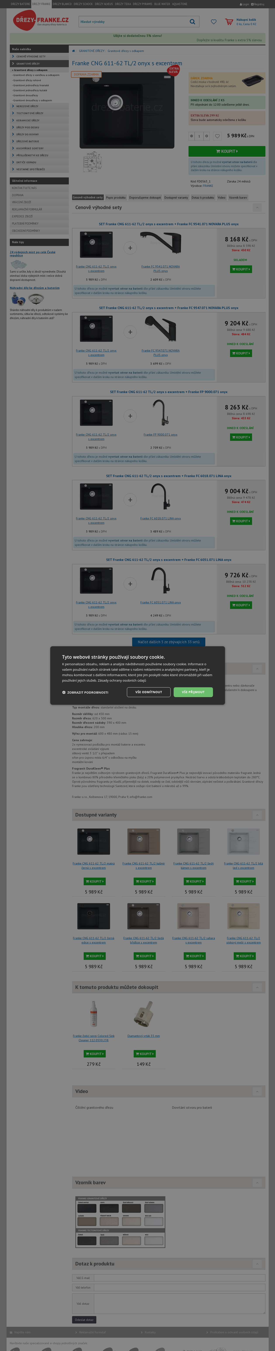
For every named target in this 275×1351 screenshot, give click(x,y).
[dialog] (137, 675)
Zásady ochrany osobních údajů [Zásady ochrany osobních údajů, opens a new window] (122, 680)
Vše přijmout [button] (193, 692)
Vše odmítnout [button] (148, 692)
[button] (85, 692)
